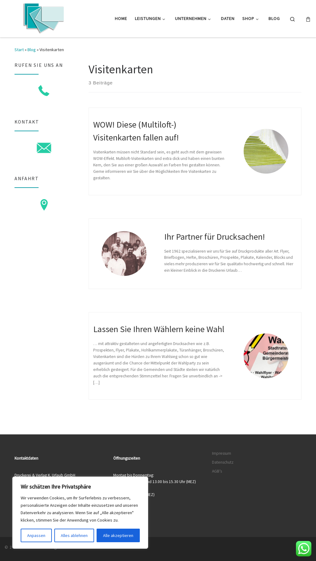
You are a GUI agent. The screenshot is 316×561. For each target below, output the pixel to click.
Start (19, 49)
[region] (80, 513)
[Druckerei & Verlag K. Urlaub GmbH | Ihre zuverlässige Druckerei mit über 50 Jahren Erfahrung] (43, 17)
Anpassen (36, 535)
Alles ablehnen (74, 535)
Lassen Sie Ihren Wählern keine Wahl (158, 329)
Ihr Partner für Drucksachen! (214, 236)
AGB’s (217, 471)
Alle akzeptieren (118, 535)
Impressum (221, 453)
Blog (31, 49)
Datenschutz (223, 462)
